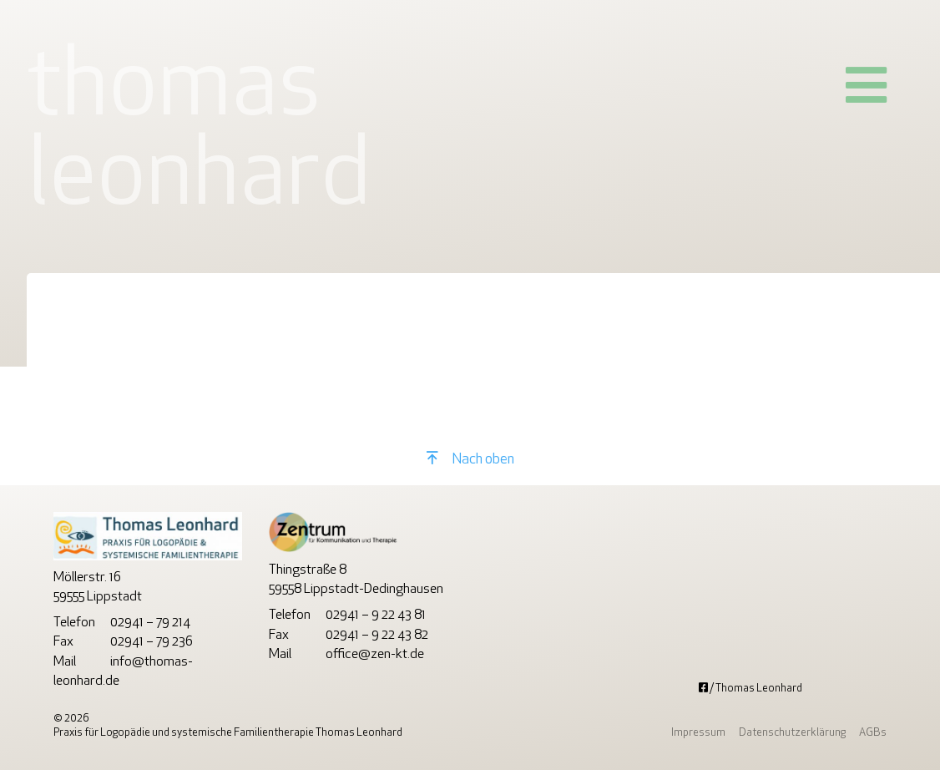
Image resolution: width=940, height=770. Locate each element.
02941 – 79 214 (150, 623)
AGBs (873, 732)
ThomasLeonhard (199, 135)
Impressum (698, 732)
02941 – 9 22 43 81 (376, 615)
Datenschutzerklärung (792, 732)
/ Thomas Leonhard (750, 688)
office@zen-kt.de (375, 654)
